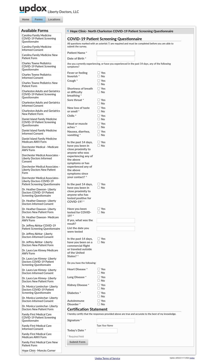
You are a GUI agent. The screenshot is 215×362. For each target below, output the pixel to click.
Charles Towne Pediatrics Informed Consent (36, 76)
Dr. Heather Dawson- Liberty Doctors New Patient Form (39, 210)
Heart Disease (77, 269)
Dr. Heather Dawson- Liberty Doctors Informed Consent (39, 202)
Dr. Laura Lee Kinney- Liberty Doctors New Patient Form (39, 280)
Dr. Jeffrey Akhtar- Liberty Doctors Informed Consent (37, 235)
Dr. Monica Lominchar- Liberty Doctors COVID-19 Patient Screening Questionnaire (40, 289)
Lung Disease (76, 277)
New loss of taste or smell (78, 109)
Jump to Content (9, 1)
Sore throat (75, 100)
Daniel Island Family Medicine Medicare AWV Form (39, 140)
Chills (71, 115)
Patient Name (77, 52)
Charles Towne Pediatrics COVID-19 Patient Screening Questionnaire (39, 66)
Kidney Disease (78, 285)
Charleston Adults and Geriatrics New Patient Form (41, 112)
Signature (74, 320)
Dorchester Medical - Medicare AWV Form (40, 148)
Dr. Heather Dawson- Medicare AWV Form (40, 219)
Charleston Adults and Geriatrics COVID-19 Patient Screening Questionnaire (41, 94)
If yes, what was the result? (80, 221)
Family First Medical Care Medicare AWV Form (37, 335)
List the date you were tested (78, 229)
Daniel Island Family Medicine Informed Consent (39, 132)
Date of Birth (76, 58)
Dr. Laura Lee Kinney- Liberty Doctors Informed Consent (39, 271)
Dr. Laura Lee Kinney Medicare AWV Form (40, 252)
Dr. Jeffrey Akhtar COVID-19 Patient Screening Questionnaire (41, 227)
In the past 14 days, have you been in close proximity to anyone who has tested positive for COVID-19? (80, 192)
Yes (103, 72)
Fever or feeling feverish (77, 74)
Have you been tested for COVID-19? (79, 212)
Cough (72, 80)
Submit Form (77, 342)
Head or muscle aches (77, 125)
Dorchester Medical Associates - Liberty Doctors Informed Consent (41, 158)
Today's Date (76, 330)
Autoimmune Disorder (75, 302)
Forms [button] (39, 19)
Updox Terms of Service (107, 358)
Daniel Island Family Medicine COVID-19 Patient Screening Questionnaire (39, 122)
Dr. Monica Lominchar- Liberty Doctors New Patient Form (40, 308)
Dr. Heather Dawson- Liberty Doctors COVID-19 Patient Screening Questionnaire (39, 192)
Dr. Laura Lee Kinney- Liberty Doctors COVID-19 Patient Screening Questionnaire (39, 261)
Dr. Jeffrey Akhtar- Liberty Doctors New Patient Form (38, 243)
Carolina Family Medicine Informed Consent (36, 48)
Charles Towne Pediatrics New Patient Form (40, 84)
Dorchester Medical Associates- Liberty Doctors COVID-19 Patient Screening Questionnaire (41, 181)
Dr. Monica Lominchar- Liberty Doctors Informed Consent (40, 299)
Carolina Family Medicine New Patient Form (40, 56)
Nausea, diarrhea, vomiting (78, 133)
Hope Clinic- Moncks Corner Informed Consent (38, 352)
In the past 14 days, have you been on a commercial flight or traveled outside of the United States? (80, 247)
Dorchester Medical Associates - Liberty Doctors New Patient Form (41, 169)
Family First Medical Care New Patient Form (40, 344)
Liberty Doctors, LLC (63, 12)
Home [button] (25, 19)
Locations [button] (54, 19)
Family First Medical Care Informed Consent (37, 327)
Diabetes (74, 292)
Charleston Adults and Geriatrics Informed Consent (41, 104)
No (103, 76)
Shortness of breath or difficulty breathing (80, 92)
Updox (192, 358)
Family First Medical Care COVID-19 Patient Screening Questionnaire (39, 317)
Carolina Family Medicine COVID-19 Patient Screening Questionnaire (39, 38)
